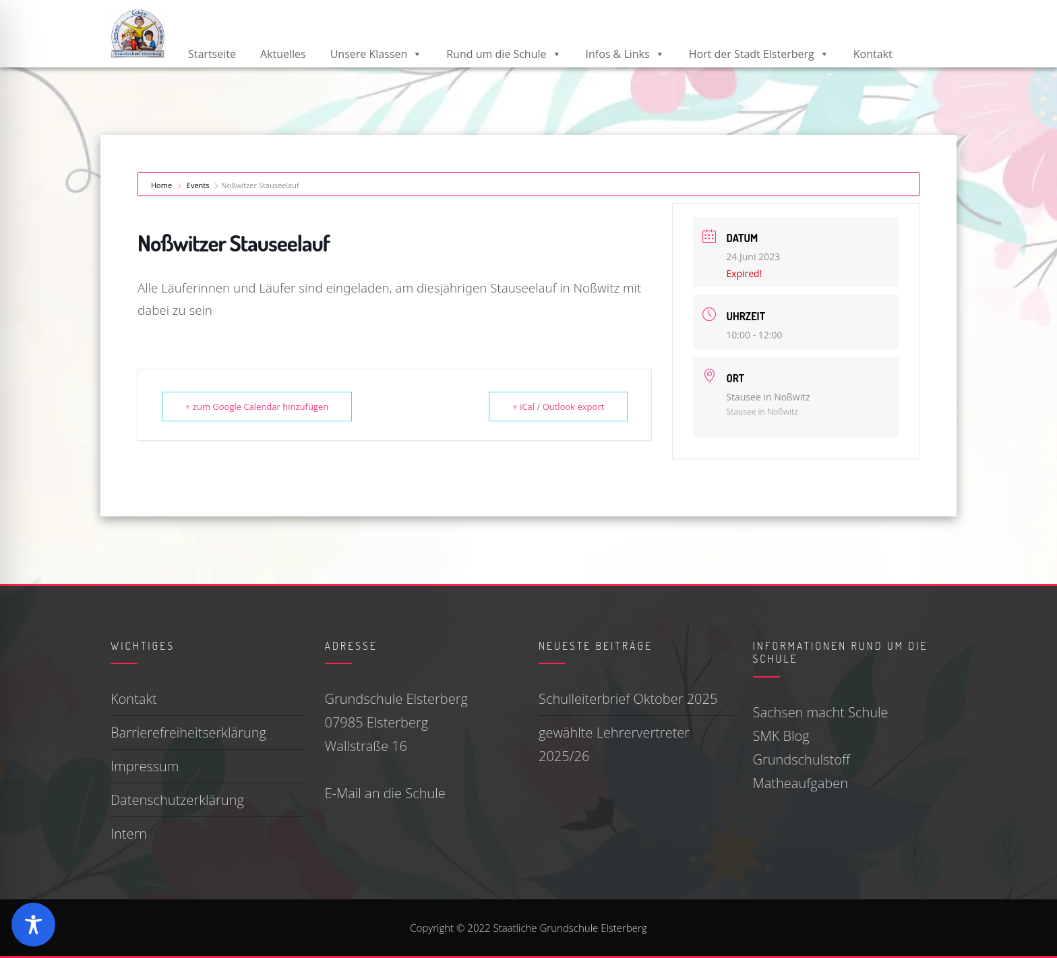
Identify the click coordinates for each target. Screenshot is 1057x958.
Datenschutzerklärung (177, 800)
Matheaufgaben (800, 783)
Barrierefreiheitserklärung (188, 732)
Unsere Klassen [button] (376, 54)
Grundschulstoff (801, 759)
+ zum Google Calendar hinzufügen (256, 406)
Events (198, 185)
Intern (129, 834)
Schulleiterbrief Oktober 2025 (628, 699)
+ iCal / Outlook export (558, 406)
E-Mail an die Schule (385, 793)
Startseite (212, 54)
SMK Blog (781, 736)
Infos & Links (625, 54)
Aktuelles (283, 54)
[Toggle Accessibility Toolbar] (33, 924)
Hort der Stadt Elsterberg (759, 54)
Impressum (145, 766)
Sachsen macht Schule (820, 712)
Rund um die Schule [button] (503, 54)
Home (162, 185)
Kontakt (873, 54)
